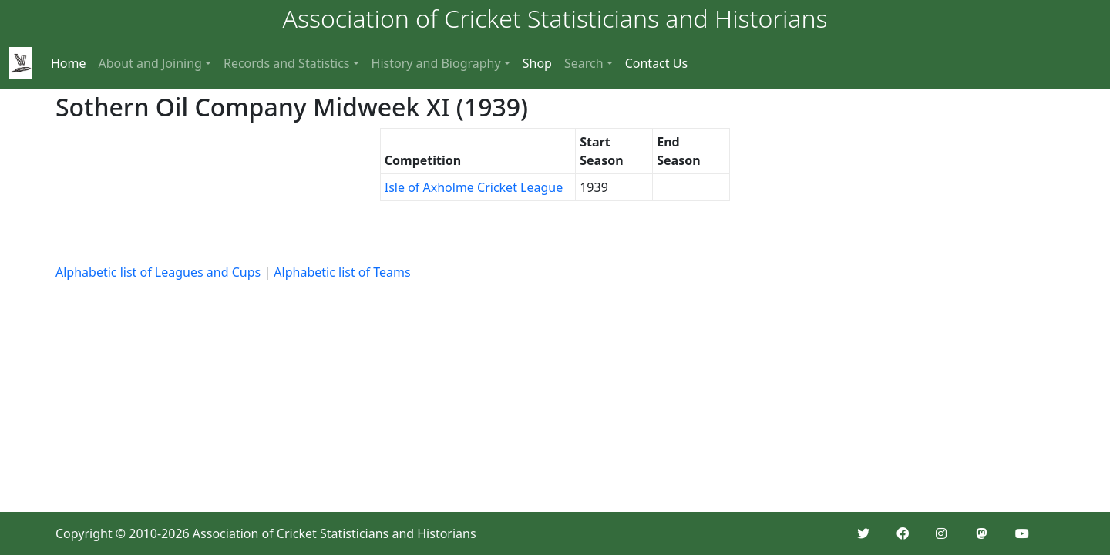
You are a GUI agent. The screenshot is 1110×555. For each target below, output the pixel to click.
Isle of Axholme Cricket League (474, 187)
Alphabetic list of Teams (342, 272)
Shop (537, 63)
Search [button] (584, 63)
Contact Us (656, 63)
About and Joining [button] (150, 63)
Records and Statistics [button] (287, 63)
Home (68, 63)
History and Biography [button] (436, 63)
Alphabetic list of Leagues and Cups (158, 272)
